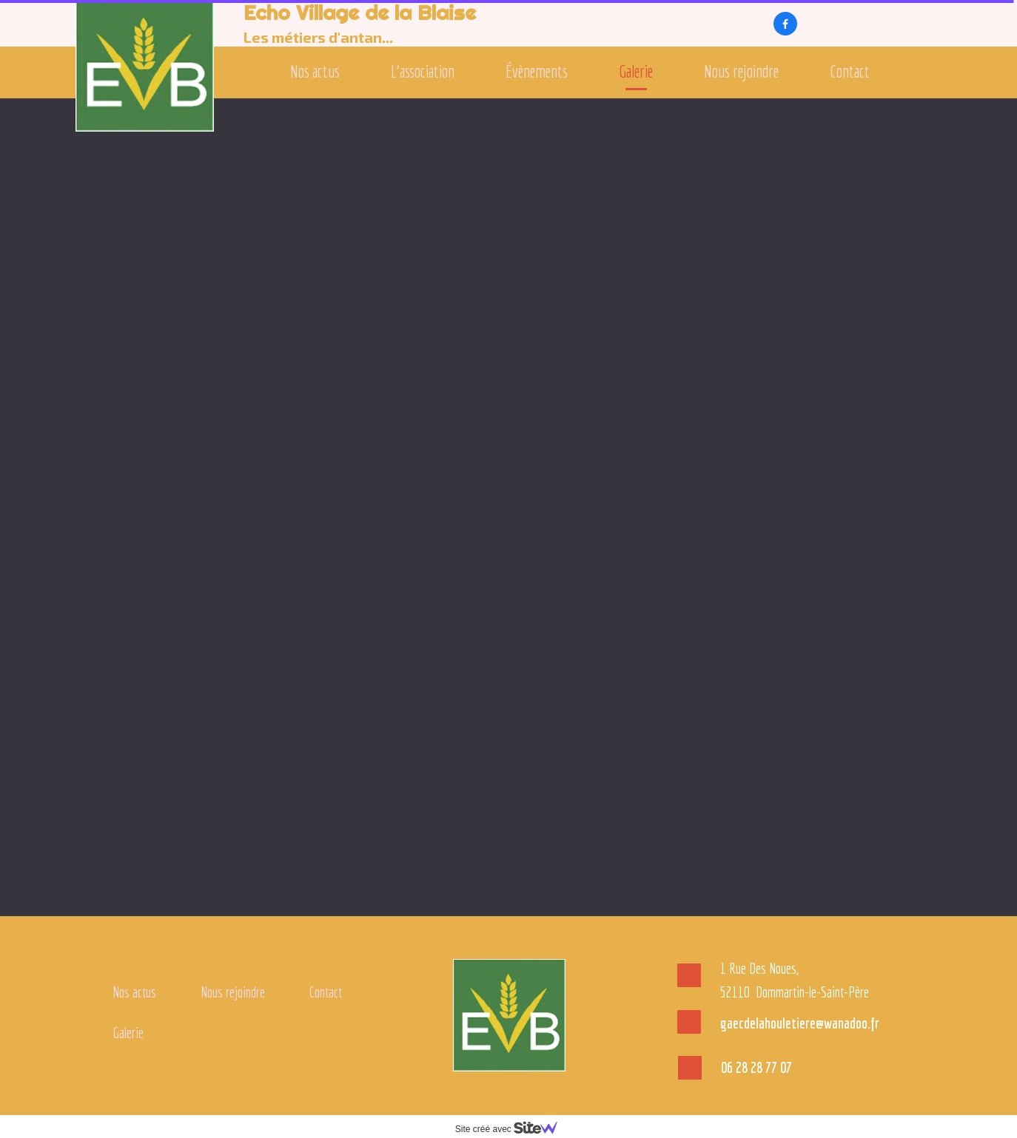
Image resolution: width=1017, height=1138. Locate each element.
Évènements (537, 71)
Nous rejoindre (741, 71)
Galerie (636, 71)
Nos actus (315, 71)
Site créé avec (512, 1129)
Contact (850, 71)
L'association (422, 71)
